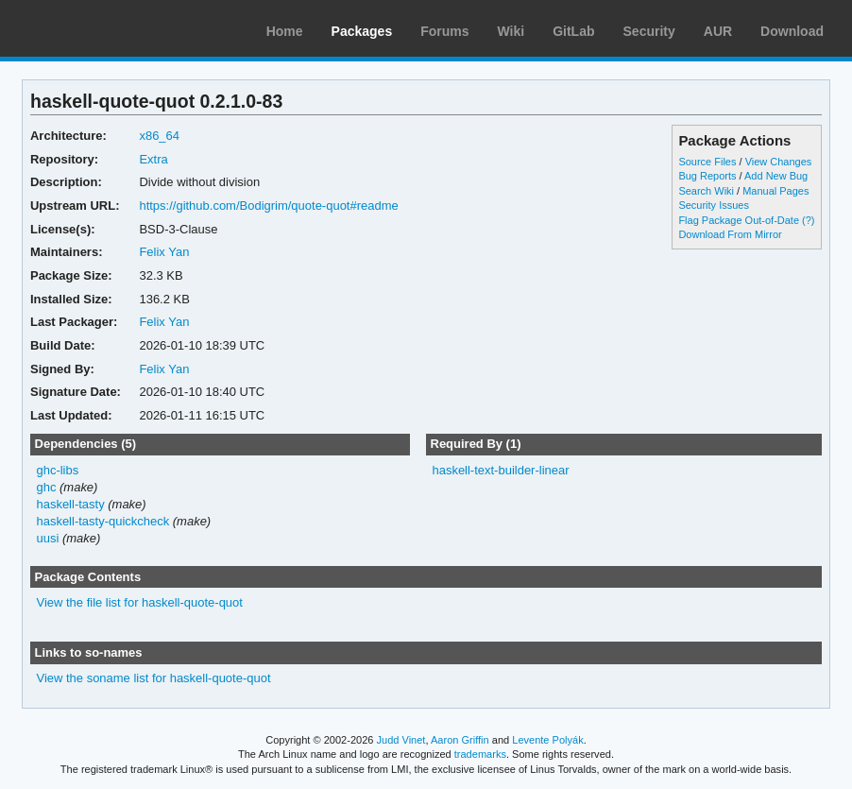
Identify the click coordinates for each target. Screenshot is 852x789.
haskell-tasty (70, 504)
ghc (46, 487)
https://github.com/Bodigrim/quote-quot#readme (268, 205)
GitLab (573, 31)
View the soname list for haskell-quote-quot (153, 678)
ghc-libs (57, 470)
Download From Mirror (729, 234)
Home (284, 31)
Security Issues (713, 205)
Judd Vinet (401, 740)
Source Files (707, 161)
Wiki (511, 31)
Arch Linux (104, 28)
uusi (47, 538)
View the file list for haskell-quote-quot (139, 602)
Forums (444, 31)
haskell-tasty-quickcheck (102, 521)
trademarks (480, 754)
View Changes (778, 161)
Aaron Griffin (460, 740)
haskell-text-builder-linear (500, 470)
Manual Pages (775, 191)
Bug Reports (707, 175)
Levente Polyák (547, 740)
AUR (718, 31)
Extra (153, 159)
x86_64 (159, 136)
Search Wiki (706, 191)
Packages (362, 31)
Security (649, 31)
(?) (808, 220)
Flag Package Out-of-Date (738, 220)
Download (792, 31)
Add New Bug (776, 175)
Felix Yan (164, 252)
